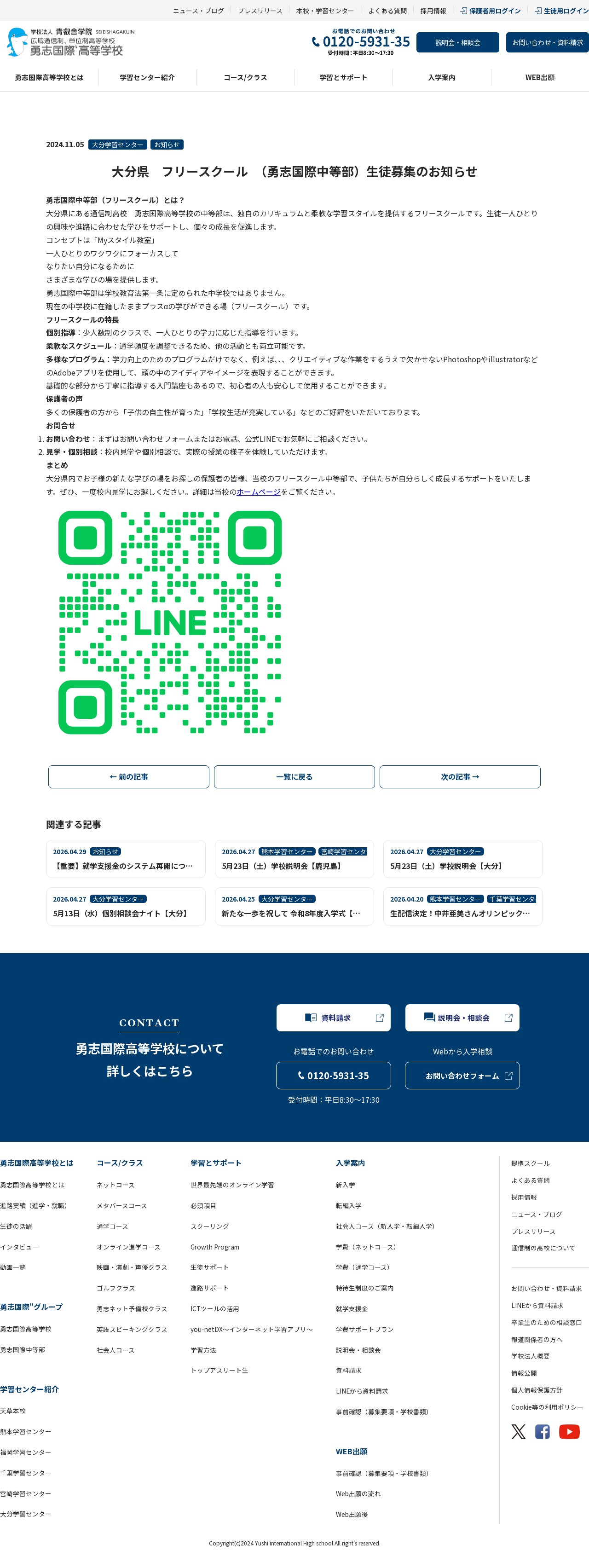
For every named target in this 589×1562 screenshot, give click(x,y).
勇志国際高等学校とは (49, 77)
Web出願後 (352, 1514)
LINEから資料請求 (362, 1390)
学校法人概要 (530, 1355)
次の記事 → (460, 776)
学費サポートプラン (365, 1329)
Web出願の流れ (358, 1493)
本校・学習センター (325, 10)
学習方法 (203, 1349)
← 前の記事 (129, 776)
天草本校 (13, 1410)
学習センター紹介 (147, 77)
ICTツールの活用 (215, 1308)
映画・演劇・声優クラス (132, 1267)
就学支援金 (352, 1308)
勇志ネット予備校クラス (132, 1308)
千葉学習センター (26, 1472)
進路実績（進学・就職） (35, 1205)
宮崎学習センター (26, 1493)
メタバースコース (122, 1205)
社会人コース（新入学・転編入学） (387, 1226)
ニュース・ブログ (198, 10)
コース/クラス (245, 77)
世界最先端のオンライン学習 (232, 1184)
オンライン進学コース (129, 1246)
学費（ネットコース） (368, 1246)
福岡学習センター (26, 1452)
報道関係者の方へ (537, 1339)
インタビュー (19, 1246)
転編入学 (349, 1205)
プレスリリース (260, 10)
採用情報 (433, 10)
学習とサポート (343, 77)
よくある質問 (387, 10)
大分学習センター (118, 144)
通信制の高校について (543, 1247)
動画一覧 (13, 1267)
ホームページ (259, 491)
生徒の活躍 (16, 1226)
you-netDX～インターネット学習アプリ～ (252, 1329)
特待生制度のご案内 (365, 1287)
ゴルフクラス (116, 1287)
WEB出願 (539, 77)
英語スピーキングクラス (132, 1329)
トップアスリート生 (219, 1370)
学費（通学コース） (364, 1267)
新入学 (345, 1184)
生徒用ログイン (566, 10)
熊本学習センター (26, 1431)
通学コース (112, 1226)
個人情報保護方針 (537, 1389)
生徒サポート (210, 1267)
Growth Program (215, 1246)
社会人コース (116, 1349)
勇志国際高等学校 (26, 1328)
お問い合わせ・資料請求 (547, 42)
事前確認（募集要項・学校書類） (384, 1411)
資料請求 (349, 1370)
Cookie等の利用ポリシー (547, 1407)
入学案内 (442, 77)
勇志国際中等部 (22, 1349)
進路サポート (210, 1287)
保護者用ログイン (495, 10)
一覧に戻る (294, 776)
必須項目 (203, 1205)
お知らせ (167, 144)
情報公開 (524, 1372)
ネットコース (116, 1184)
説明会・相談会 (457, 42)
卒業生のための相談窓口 (546, 1322)
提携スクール (530, 1163)
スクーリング (210, 1226)
